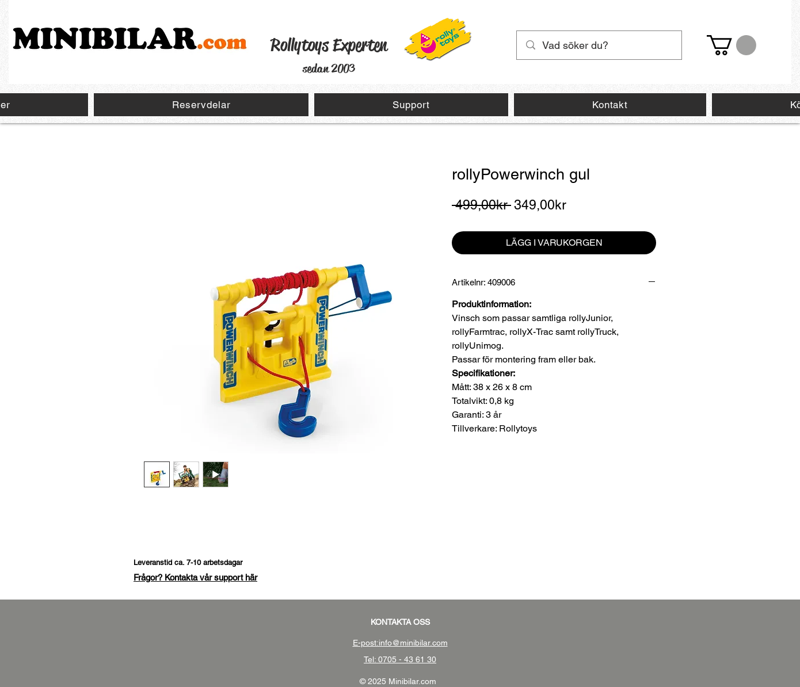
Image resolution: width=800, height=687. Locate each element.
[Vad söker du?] (599, 45)
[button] (731, 45)
